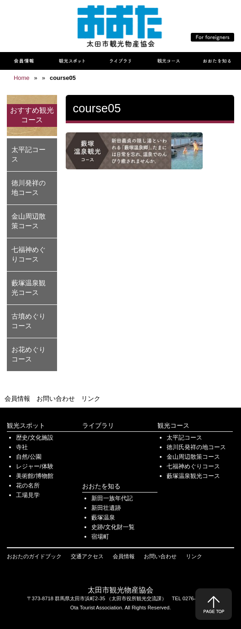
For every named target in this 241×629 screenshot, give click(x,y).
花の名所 (28, 485)
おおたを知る (101, 486)
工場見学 (28, 495)
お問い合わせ (56, 398)
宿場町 (100, 536)
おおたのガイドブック (34, 556)
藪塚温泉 (103, 517)
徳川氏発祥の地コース (196, 447)
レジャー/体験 (34, 466)
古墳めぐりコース (28, 321)
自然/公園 (29, 456)
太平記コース (28, 154)
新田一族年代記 (112, 498)
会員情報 (17, 398)
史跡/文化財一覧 (113, 527)
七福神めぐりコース (28, 254)
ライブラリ (98, 425)
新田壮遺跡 (106, 507)
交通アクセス (87, 556)
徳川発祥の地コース (28, 187)
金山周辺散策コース (28, 221)
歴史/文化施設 (34, 437)
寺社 (22, 447)
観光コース (173, 425)
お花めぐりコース (28, 354)
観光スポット (26, 425)
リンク (90, 398)
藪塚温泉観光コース (28, 287)
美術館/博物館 (34, 475)
